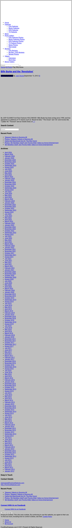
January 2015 (9, 404)
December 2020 (10, 272)
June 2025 (8, 171)
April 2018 (8, 331)
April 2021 (8, 264)
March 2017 (9, 356)
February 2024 (10, 201)
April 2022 (8, 242)
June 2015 (8, 395)
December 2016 (10, 361)
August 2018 (9, 324)
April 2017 (8, 354)
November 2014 (10, 408)
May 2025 (8, 173)
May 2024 (8, 195)
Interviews (12, 58)
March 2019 (9, 311)
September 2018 (10, 322)
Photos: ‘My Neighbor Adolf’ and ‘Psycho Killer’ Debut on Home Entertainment (31, 143)
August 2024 (9, 190)
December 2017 (10, 339)
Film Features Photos (16, 37)
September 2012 (10, 456)
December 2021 (10, 249)
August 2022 (9, 234)
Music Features (14, 28)
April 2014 (8, 421)
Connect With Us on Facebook (13, 505)
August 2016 (9, 369)
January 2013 (9, 449)
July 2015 (8, 393)
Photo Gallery (9, 36)
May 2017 (8, 352)
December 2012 (10, 451)
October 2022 (9, 231)
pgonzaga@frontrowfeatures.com (12, 483)
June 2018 (8, 328)
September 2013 (10, 434)
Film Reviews (13, 51)
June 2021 (8, 260)
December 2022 (10, 227)
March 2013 (9, 445)
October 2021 (9, 253)
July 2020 (8, 281)
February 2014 (10, 425)
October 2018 (9, 320)
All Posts (9, 67)
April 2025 (8, 175)
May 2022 (8, 240)
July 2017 (8, 348)
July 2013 (8, 438)
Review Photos (14, 54)
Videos (7, 56)
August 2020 (9, 279)
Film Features (13, 26)
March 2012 (9, 467)
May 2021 (8, 262)
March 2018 (9, 333)
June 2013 (8, 439)
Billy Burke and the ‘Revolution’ (17, 71)
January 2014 (9, 426)
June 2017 (8, 350)
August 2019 (9, 302)
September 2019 (10, 300)
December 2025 (10, 160)
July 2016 (8, 370)
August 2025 (9, 167)
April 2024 (8, 197)
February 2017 (10, 357)
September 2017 (10, 344)
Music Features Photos (17, 39)
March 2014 (9, 423)
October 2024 (9, 186)
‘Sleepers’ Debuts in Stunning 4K (16, 137)
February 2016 (10, 380)
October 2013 (9, 432)
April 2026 (8, 152)
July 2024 (8, 192)
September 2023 (10, 210)
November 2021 (10, 251)
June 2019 (8, 305)
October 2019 (9, 298)
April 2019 (8, 309)
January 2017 (9, 359)
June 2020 (8, 283)
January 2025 (9, 180)
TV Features (13, 32)
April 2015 (8, 398)
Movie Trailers (9, 62)
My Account (9, 524)
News (7, 34)
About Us (8, 522)
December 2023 (10, 205)
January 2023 (9, 225)
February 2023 (10, 223)
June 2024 (8, 193)
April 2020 (8, 287)
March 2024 (9, 199)
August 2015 (9, 391)
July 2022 (8, 236)
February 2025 (10, 178)
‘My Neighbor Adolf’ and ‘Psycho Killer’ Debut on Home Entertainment (29, 145)
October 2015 (9, 387)
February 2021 (10, 268)
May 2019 (8, 307)
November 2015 (10, 385)
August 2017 (9, 346)
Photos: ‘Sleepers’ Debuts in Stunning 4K (19, 139)
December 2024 (10, 182)
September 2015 (10, 389)
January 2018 (9, 337)
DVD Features (13, 30)
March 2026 (9, 154)
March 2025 (9, 177)
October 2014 (9, 410)
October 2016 (9, 365)
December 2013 (10, 428)
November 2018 (10, 318)
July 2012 (8, 460)
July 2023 (8, 214)
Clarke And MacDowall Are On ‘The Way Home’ (21, 141)
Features (8, 24)
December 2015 (10, 384)
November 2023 (10, 206)
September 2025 (10, 165)
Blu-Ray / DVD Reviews (16, 52)
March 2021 (9, 266)
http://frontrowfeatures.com (10, 485)
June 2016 (8, 372)
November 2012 (10, 453)
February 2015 (10, 402)
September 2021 (10, 255)
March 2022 (9, 244)
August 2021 (9, 257)
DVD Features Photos (16, 41)
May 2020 (8, 285)
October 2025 (9, 164)
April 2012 (8, 466)
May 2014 (8, 419)
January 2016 (9, 382)
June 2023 (8, 216)
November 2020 (10, 274)
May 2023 (8, 218)
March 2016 (9, 378)
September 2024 (10, 188)
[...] (34, 122)
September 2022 (10, 233)
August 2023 (9, 212)
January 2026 (9, 158)
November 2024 (10, 184)
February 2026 (10, 156)
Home (7, 23)
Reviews (7, 49)
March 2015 (9, 400)
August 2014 (9, 413)
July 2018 (8, 326)
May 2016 (8, 374)
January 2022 (9, 247)
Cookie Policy (47, 517)
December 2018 (10, 316)
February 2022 (10, 246)
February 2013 (10, 447)
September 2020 (10, 277)
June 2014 (8, 417)
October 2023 (9, 208)
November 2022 (10, 229)
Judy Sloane (20, 76)
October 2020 (9, 275)
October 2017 (9, 343)
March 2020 (9, 288)
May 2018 (8, 329)
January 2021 (9, 270)
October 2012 (9, 454)
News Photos (13, 45)
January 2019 (9, 315)
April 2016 (8, 376)
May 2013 (8, 441)
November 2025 (10, 162)
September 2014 (10, 412)
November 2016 (10, 363)
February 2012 (10, 469)
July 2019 (8, 303)
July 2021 (8, 259)
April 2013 (8, 443)
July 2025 (8, 169)
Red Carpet (12, 47)
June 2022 (8, 238)
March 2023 (9, 221)
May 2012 (8, 464)
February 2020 (10, 290)
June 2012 (8, 462)
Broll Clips (12, 60)
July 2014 (8, 415)
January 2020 (9, 292)
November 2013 (10, 430)
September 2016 (10, 367)
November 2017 (10, 341)
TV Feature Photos (15, 43)
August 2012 (9, 458)
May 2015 (8, 397)
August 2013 (9, 436)
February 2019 (10, 313)
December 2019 (10, 294)
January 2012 (9, 471)
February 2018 (10, 335)
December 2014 (10, 406)
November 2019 (10, 296)
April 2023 (8, 219)
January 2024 (9, 203)
